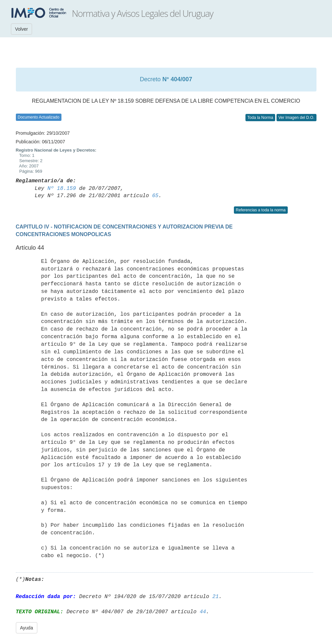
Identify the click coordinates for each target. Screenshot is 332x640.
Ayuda (26, 627)
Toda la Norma (260, 117)
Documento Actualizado (38, 117)
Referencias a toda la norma (261, 210)
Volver (21, 29)
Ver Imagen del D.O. (296, 117)
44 (203, 612)
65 (155, 196)
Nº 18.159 (62, 189)
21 (215, 597)
